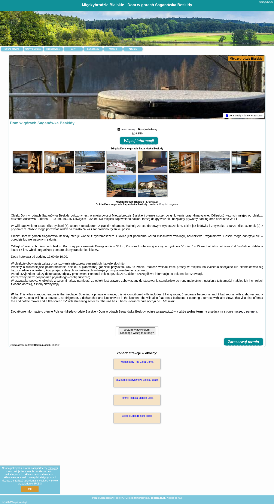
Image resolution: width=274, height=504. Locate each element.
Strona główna (11, 49)
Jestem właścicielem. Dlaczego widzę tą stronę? (137, 331)
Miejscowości (53, 49)
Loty (73, 49)
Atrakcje (113, 49)
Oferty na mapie (33, 49)
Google (53, 468)
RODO (38, 483)
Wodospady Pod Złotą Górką (137, 361)
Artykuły (133, 49)
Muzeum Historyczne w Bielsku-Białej (137, 379)
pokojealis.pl (266, 1)
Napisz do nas (174, 497)
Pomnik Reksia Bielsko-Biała (137, 397)
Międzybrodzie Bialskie (246, 58)
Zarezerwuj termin (243, 342)
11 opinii (163, 204)
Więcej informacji (139, 141)
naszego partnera (245, 311)
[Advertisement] (137, 464)
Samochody (93, 49)
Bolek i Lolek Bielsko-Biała (137, 415)
